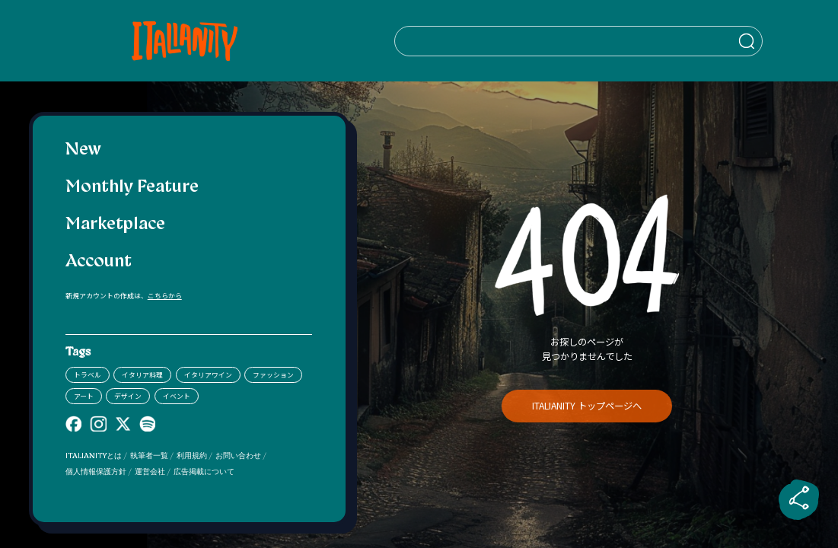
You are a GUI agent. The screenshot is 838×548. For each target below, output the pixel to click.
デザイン (128, 396)
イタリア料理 (142, 375)
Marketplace (115, 225)
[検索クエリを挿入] (587, 41)
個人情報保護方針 (95, 472)
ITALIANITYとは (93, 456)
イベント (176, 396)
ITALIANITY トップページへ (587, 406)
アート (84, 396)
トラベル (87, 375)
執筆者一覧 (149, 456)
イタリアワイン (208, 375)
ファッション (273, 375)
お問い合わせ (238, 456)
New (83, 150)
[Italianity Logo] (188, 40)
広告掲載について (204, 472)
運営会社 (150, 472)
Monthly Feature (132, 187)
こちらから (165, 296)
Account (98, 262)
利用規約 (192, 456)
